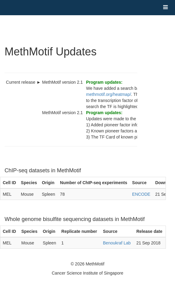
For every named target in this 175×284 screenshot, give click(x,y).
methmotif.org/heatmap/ (108, 94)
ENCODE (141, 194)
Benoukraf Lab (117, 242)
